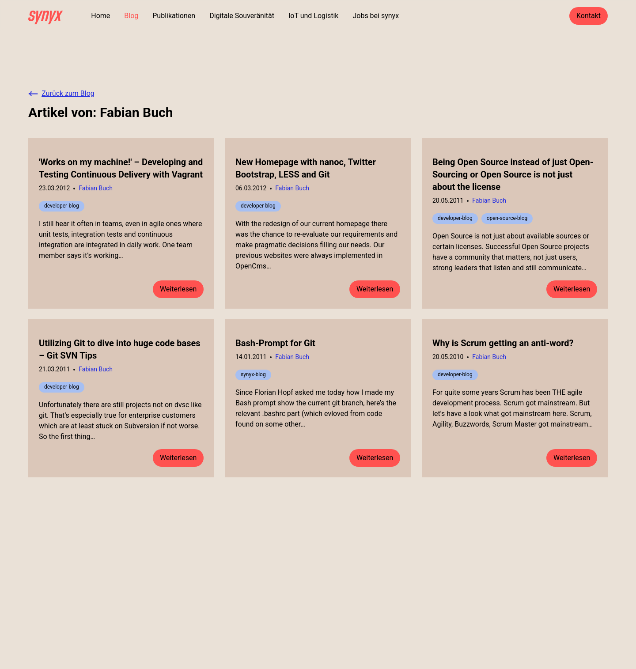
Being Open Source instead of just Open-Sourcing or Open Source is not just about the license (513, 174)
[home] (45, 16)
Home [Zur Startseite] (100, 15)
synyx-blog (253, 374)
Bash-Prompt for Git (275, 343)
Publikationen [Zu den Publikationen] (173, 15)
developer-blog (61, 206)
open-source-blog (506, 218)
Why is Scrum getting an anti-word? (503, 343)
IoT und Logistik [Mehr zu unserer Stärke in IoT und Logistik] (313, 15)
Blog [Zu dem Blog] (131, 15)
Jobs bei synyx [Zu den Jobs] (375, 15)
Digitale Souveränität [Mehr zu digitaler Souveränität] (241, 15)
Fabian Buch (96, 188)
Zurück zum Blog (61, 93)
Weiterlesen (178, 289)
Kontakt (588, 15)
